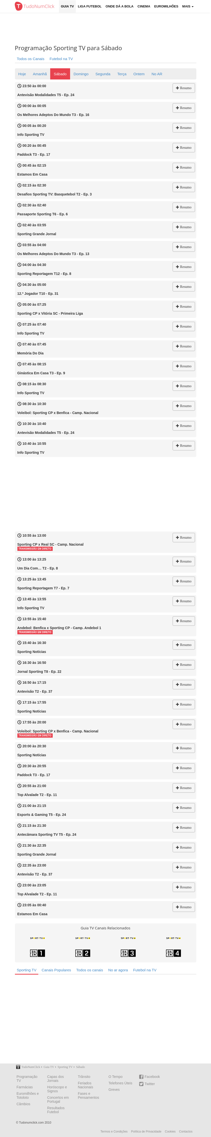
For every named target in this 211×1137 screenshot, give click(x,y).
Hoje (22, 74)
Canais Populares (56, 970)
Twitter (147, 1084)
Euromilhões (166, 6)
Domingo (81, 74)
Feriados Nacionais (85, 1085)
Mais (188, 6)
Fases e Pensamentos (88, 1095)
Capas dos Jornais (55, 1079)
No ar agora (118, 970)
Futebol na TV (61, 59)
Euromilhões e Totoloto (28, 1095)
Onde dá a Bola (119, 6)
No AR (157, 74)
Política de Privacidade (146, 1131)
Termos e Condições (113, 1131)
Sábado (60, 74)
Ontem (139, 74)
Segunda (102, 74)
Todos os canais (89, 970)
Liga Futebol (90, 6)
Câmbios (23, 1104)
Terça (122, 74)
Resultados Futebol (56, 1110)
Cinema (143, 6)
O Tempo (115, 1077)
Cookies (170, 1131)
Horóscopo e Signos (57, 1089)
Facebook (149, 1077)
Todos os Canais (30, 59)
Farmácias (25, 1087)
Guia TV (67, 6)
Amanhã (40, 74)
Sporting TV (27, 970)
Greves (114, 1090)
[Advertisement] (109, 28)
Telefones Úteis (120, 1083)
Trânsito (84, 1077)
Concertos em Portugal (58, 1099)
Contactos (185, 1131)
